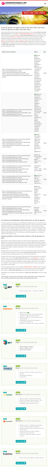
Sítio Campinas (6, 446)
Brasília (36, 91)
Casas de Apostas (5, 461)
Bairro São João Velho (31, 120)
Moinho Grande (6, 436)
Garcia (3, 456)
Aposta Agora (21, 130)
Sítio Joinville (5, 424)
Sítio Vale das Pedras (7, 439)
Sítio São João (5, 410)
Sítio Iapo (4, 415)
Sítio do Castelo (6, 422)
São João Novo (5, 412)
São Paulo (15, 461)
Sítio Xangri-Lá (5, 434)
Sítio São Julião (6, 432)
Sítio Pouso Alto (6, 427)
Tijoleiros (4, 453)
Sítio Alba (4, 417)
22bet (26, 41)
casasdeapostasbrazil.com (26, 33)
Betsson (13, 36)
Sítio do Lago (5, 441)
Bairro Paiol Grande (7, 451)
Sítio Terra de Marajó (7, 448)
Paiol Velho (5, 429)
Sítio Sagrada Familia (7, 420)
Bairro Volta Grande (7, 444)
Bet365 (21, 41)
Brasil (16, 33)
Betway (19, 36)
